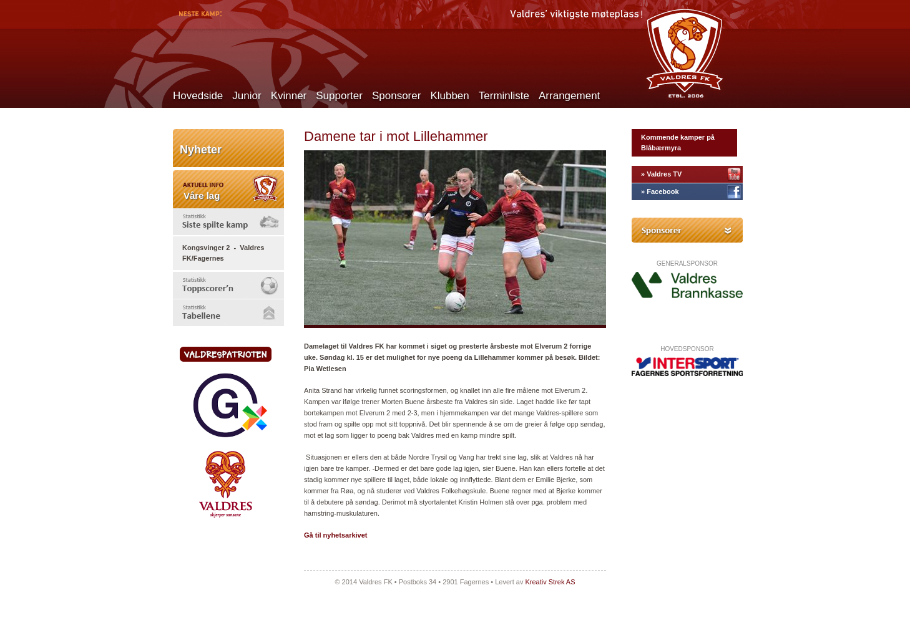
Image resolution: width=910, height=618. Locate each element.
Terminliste (504, 96)
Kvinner (289, 96)
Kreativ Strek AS (550, 582)
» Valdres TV (661, 174)
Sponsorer (396, 96)
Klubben (449, 96)
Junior (246, 96)
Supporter (339, 96)
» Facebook (660, 191)
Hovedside (198, 96)
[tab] (228, 221)
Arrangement (569, 96)
